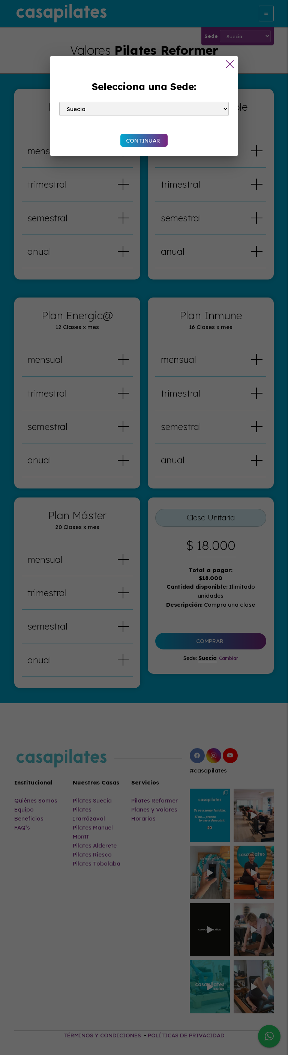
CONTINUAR (143, 140)
